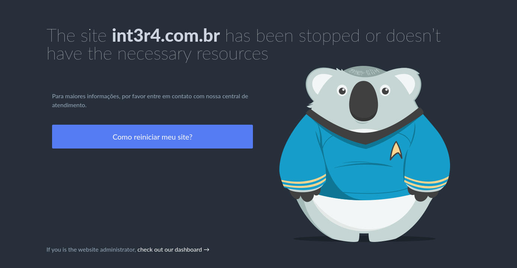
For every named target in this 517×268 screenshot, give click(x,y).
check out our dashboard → (174, 249)
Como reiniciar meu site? (153, 136)
